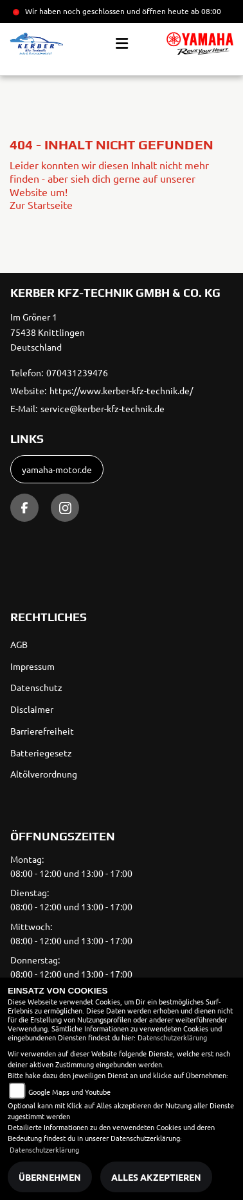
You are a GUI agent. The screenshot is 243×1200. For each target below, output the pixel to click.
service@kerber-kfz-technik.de (102, 408)
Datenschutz (36, 687)
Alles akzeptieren (156, 1177)
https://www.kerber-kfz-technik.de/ (121, 390)
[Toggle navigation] (122, 43)
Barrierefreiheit (42, 731)
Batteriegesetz (41, 752)
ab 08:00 (205, 11)
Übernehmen (50, 1177)
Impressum (32, 666)
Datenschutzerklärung (172, 1037)
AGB (19, 644)
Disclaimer (31, 709)
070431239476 (77, 372)
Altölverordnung (43, 773)
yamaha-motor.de (57, 469)
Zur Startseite (41, 204)
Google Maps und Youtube (69, 1092)
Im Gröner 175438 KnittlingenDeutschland (47, 332)
